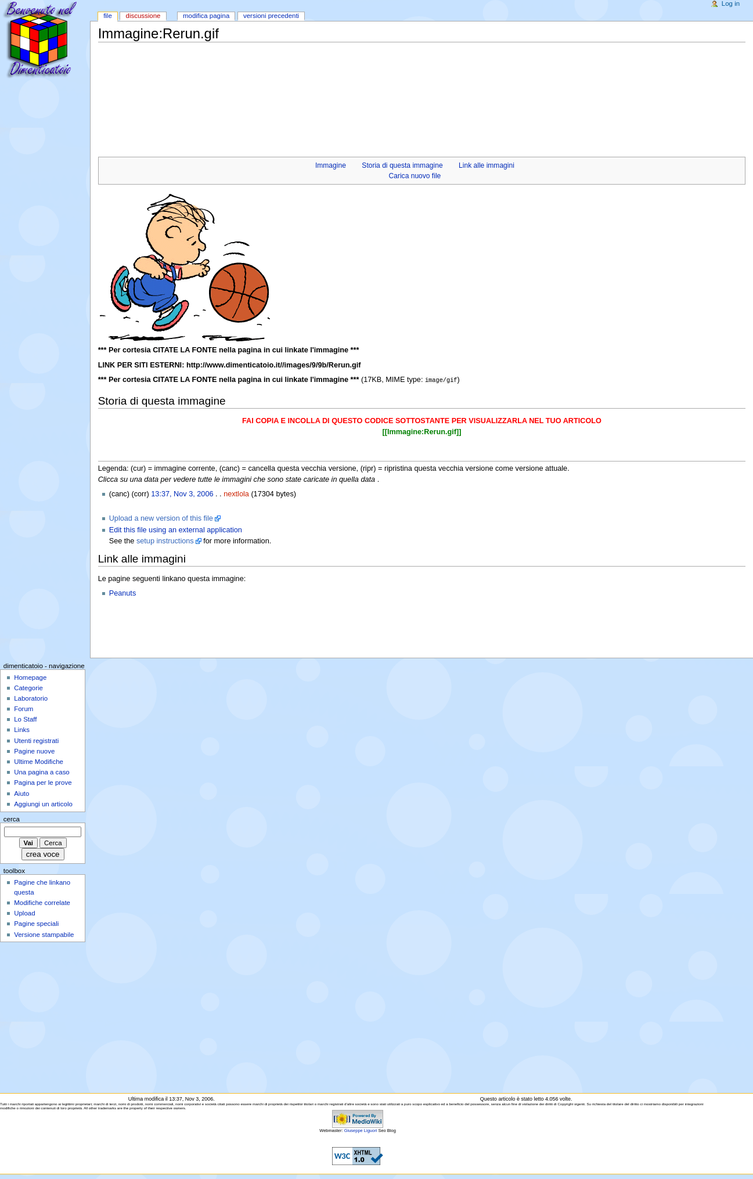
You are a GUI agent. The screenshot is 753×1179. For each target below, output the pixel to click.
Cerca (11, 818)
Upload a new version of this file (161, 518)
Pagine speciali (36, 923)
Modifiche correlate (42, 902)
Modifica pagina (206, 15)
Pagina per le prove (42, 781)
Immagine (330, 165)
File (107, 15)
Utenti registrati (36, 740)
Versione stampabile (44, 934)
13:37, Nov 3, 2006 (182, 493)
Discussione (143, 15)
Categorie (28, 687)
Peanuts (122, 593)
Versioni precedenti (271, 15)
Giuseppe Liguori (360, 1130)
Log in (731, 3)
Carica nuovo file (415, 176)
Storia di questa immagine (402, 165)
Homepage (30, 676)
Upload (24, 912)
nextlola (236, 493)
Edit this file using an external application (175, 529)
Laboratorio (31, 697)
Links (22, 729)
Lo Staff (25, 718)
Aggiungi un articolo (43, 803)
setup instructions (165, 540)
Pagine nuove (34, 750)
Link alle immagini (486, 165)
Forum (23, 708)
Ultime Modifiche (38, 761)
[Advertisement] (309, 70)
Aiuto (21, 792)
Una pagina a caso (42, 771)
